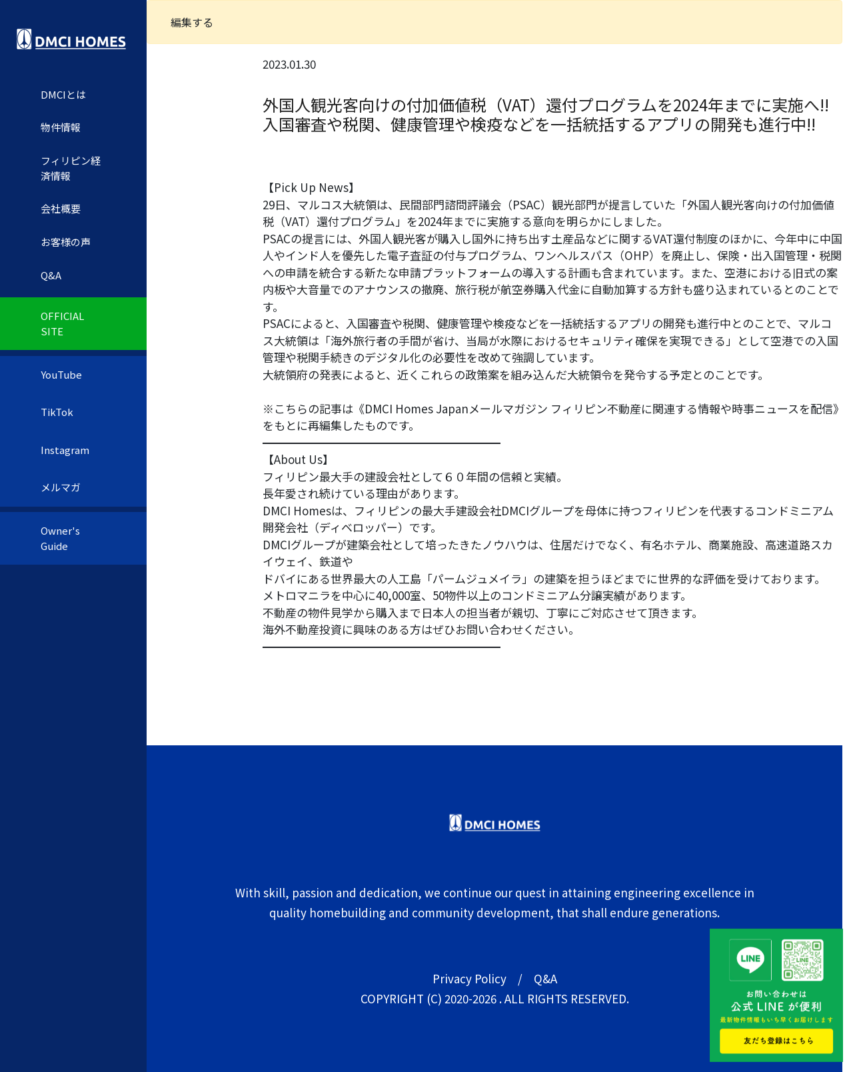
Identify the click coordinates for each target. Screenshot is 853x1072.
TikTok (57, 412)
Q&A (51, 275)
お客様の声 (66, 242)
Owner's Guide (60, 538)
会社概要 (61, 208)
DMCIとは (63, 94)
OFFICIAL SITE (62, 323)
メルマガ (61, 487)
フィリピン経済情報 (71, 168)
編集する (192, 22)
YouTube (61, 374)
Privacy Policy (469, 978)
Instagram (65, 450)
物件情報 (61, 127)
